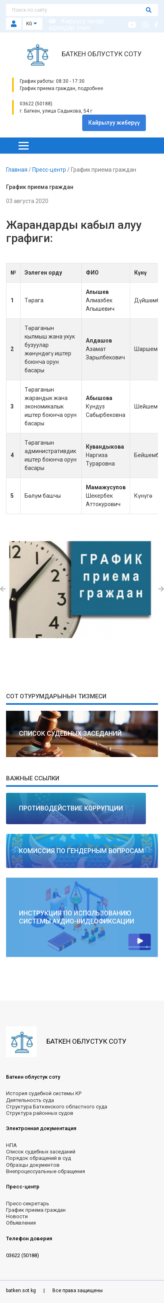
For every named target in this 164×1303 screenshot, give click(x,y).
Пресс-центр (49, 169)
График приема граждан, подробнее (61, 88)
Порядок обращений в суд (38, 1158)
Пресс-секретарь (27, 1203)
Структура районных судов (39, 1113)
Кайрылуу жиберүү (114, 122)
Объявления (21, 1223)
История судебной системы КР (43, 1093)
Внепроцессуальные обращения (45, 1171)
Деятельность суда (30, 1100)
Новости (17, 1216)
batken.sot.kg (21, 1290)
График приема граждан (36, 1210)
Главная (17, 169)
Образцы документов (33, 1165)
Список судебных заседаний (40, 1152)
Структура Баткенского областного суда (56, 1107)
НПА (11, 1145)
